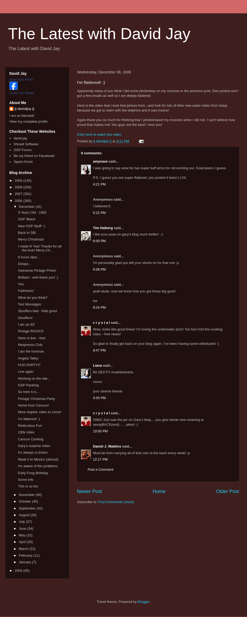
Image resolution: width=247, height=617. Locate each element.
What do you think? (32, 298)
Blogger (144, 602)
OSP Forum (23, 150)
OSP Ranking (28, 385)
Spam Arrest (23, 162)
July (22, 522)
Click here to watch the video (99, 134)
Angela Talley (28, 358)
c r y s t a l (101, 323)
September (28, 508)
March (24, 549)
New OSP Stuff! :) (31, 226)
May (22, 535)
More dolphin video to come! (39, 412)
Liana (97, 365)
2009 (19, 181)
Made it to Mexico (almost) (38, 459)
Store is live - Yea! (31, 338)
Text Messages (29, 304)
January (25, 562)
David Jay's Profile (21, 79)
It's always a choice (33, 452)
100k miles (26, 432)
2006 (19, 201)
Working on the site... (34, 378)
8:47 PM (99, 350)
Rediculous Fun (30, 426)
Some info (25, 480)
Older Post (227, 491)
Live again (25, 372)
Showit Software (26, 144)
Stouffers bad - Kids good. (38, 311)
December (27, 207)
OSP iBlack (26, 219)
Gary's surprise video (34, 446)
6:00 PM (99, 241)
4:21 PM (99, 184)
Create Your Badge (21, 92)
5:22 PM (99, 213)
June (23, 529)
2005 (19, 571)
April (23, 542)
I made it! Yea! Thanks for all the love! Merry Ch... (39, 248)
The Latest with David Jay (99, 34)
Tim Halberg (103, 228)
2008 (19, 187)
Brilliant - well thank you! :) (38, 277)
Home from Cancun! (33, 405)
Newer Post (89, 491)
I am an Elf (26, 324)
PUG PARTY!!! (29, 365)
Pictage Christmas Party (36, 399)
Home (159, 491)
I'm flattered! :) (29, 419)
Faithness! (26, 291)
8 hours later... (29, 257)
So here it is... (28, 392)
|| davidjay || (24, 109)
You (21, 284)
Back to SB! (27, 233)
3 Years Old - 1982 (32, 212)
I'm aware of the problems (37, 466)
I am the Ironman (31, 351)
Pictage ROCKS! (31, 331)
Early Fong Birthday (33, 473)
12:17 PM (100, 459)
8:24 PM (99, 307)
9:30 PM (99, 398)
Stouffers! (25, 318)
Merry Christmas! (31, 239)
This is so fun (28, 486)
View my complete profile (28, 121)
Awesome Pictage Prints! (37, 270)
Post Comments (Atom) (116, 502)
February (26, 555)
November (27, 495)
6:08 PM (99, 269)
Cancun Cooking (30, 439)
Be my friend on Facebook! (34, 156)
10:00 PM (100, 431)
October (25, 501)
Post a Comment (100, 469)
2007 (19, 194)
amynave (100, 161)
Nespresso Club (30, 345)
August (25, 515)
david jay (20, 138)
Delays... (24, 264)
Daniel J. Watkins (107, 446)
